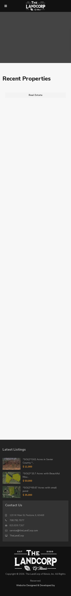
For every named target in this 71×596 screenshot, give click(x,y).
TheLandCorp (17, 535)
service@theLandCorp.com (24, 530)
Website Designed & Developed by (35, 585)
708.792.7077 (17, 520)
